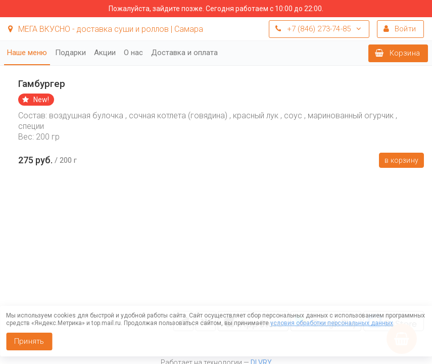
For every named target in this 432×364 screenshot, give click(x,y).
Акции (105, 52)
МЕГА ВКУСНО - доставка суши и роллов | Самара (105, 29)
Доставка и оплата (184, 52)
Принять (29, 341)
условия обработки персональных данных (331, 323)
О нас (133, 52)
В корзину (401, 160)
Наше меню (27, 52)
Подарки (70, 52)
